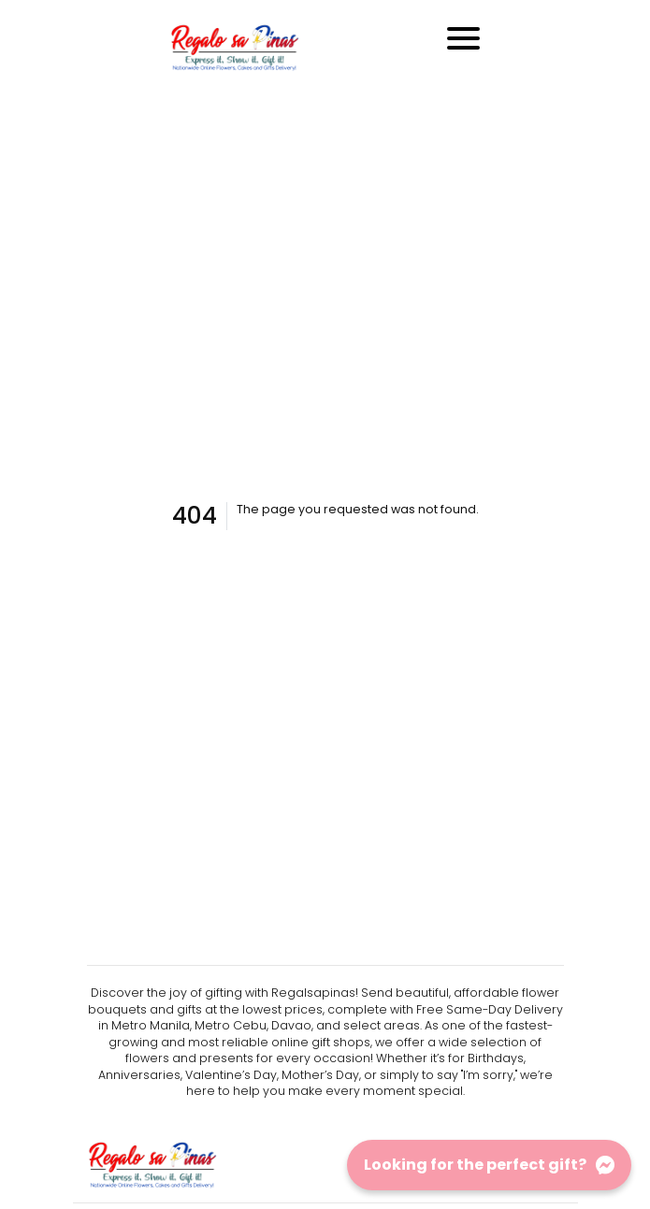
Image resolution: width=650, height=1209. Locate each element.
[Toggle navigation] (463, 38)
